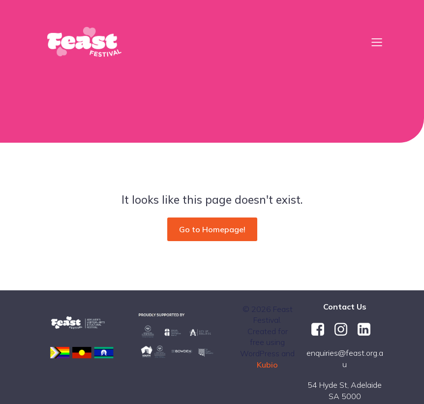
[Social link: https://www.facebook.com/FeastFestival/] (321, 330)
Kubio (267, 365)
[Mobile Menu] (376, 41)
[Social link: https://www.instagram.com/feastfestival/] (344, 330)
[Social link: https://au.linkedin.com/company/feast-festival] (367, 330)
